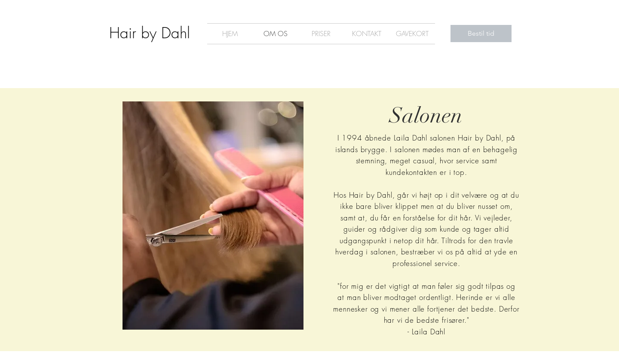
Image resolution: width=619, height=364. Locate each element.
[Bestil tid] (481, 33)
